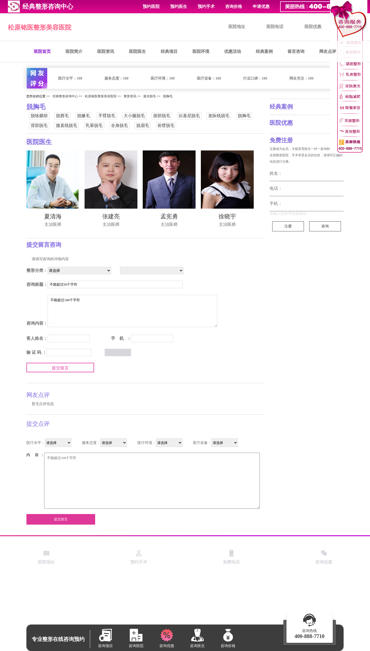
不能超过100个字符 (132, 311)
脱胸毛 (168, 96)
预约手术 (206, 6)
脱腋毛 (83, 115)
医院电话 (274, 26)
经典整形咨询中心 (65, 96)
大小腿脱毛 (134, 115)
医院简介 (74, 51)
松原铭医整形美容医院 (39, 27)
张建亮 (111, 216)
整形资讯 (130, 96)
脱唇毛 (62, 115)
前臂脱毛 (166, 125)
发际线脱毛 (218, 115)
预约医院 (151, 6)
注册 (288, 226)
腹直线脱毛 (66, 125)
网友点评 (327, 51)
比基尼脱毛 (189, 115)
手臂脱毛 (106, 115)
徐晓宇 (227, 216)
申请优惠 (261, 6)
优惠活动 (232, 51)
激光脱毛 (149, 96)
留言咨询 (296, 51)
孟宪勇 (169, 216)
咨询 (325, 226)
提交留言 (60, 368)
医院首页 (42, 51)
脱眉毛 (142, 125)
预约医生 (178, 6)
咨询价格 (233, 6)
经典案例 (264, 51)
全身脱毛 (119, 125)
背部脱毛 (39, 125)
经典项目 (169, 51)
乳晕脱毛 (94, 125)
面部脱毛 (161, 115)
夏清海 (53, 216)
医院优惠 (312, 26)
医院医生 (137, 51)
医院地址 (236, 26)
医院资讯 (105, 51)
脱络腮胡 (39, 115)
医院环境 (200, 51)
